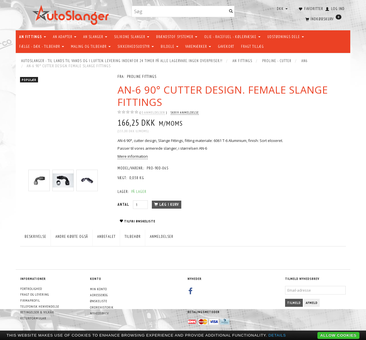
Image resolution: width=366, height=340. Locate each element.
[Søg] (231, 11)
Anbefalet (106, 236)
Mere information (133, 156)
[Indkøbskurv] (322, 18)
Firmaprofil (30, 300)
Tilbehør (133, 236)
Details (277, 335)
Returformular (33, 318)
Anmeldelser (161, 236)
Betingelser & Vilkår (37, 312)
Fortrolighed (31, 288)
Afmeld (312, 303)
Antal (124, 204)
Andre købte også (71, 236)
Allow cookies (338, 335)
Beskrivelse (35, 236)
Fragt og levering (34, 294)
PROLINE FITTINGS (141, 76)
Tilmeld (294, 303)
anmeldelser (153, 112)
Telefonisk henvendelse (39, 306)
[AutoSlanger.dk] (71, 14)
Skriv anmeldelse (185, 112)
